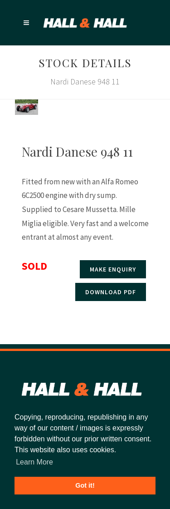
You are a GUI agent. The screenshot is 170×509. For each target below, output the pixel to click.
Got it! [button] (84, 485)
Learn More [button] (34, 462)
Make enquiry (113, 269)
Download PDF (110, 292)
